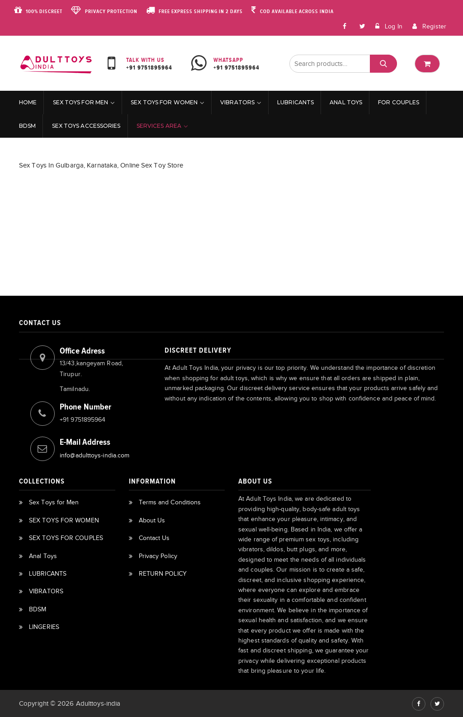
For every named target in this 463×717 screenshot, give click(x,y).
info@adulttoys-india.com (94, 455)
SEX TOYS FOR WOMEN (164, 102)
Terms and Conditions (170, 502)
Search (383, 64)
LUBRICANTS (295, 102)
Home (28, 102)
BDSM (27, 125)
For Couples (398, 102)
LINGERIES (44, 627)
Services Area (159, 125)
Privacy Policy (158, 556)
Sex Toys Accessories (86, 125)
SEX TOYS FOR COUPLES (66, 538)
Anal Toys (346, 102)
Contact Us (154, 538)
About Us (152, 520)
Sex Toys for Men (81, 102)
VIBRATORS (237, 102)
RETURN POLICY (163, 573)
